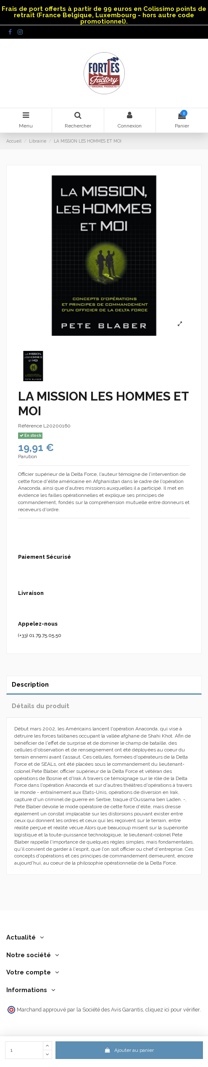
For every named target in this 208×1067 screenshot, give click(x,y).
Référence (30, 426)
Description (30, 684)
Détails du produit (40, 705)
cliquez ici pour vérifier (172, 1009)
